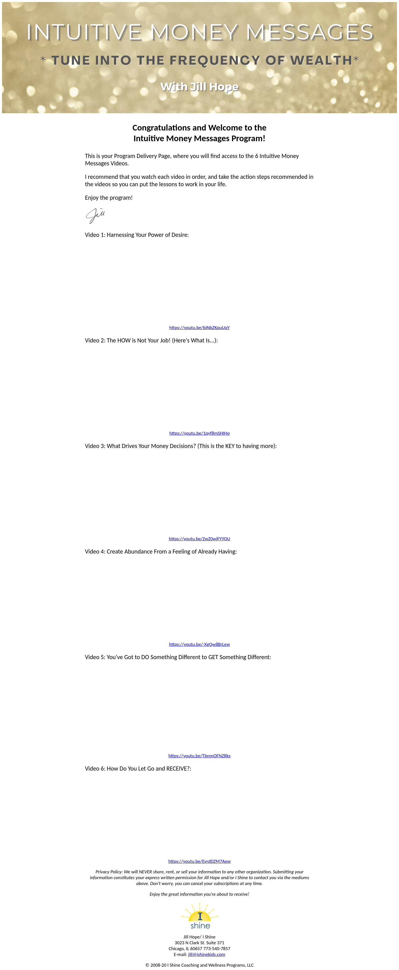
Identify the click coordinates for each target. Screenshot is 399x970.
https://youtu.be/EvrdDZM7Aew (199, 861)
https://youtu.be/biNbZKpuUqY (199, 327)
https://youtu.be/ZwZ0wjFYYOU (199, 539)
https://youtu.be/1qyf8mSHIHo (199, 433)
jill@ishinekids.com (206, 954)
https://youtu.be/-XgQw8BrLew (199, 644)
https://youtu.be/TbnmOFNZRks (199, 756)
